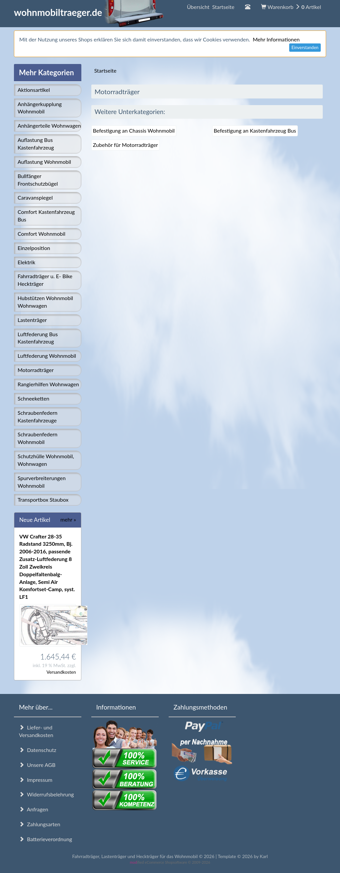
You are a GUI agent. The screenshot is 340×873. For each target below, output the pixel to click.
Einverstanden (305, 47)
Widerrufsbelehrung (46, 794)
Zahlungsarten (39, 824)
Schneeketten (33, 398)
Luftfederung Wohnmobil (47, 355)
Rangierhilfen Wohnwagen (48, 384)
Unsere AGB (37, 765)
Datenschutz (37, 750)
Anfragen (33, 809)
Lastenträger (32, 320)
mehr (68, 519)
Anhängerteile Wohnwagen (49, 125)
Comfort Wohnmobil (41, 233)
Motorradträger (36, 370)
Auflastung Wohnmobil (44, 161)
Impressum (35, 780)
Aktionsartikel (34, 90)
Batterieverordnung (45, 839)
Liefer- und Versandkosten (36, 731)
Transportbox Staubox (43, 499)
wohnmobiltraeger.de (89, 12)
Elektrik (26, 262)
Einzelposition (34, 248)
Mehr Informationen (276, 39)
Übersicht (210, 7)
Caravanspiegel (35, 197)
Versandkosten (61, 672)
